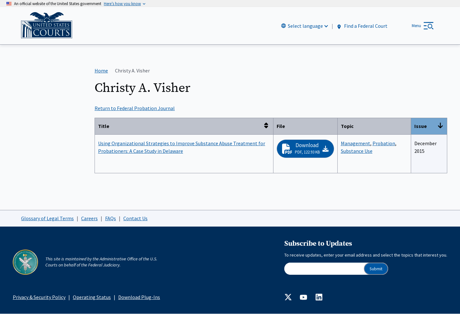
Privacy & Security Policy (39, 297)
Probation (383, 143)
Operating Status (92, 297)
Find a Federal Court (361, 26)
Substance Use (356, 151)
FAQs (110, 218)
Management (355, 143)
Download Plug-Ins (139, 297)
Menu (416, 25)
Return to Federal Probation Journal (135, 108)
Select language (305, 26)
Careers (89, 218)
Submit (376, 269)
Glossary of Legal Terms (47, 218)
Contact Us (135, 218)
